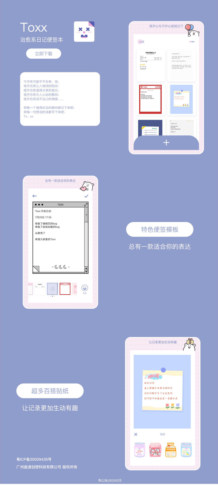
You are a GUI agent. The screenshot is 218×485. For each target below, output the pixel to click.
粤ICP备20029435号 (110, 480)
